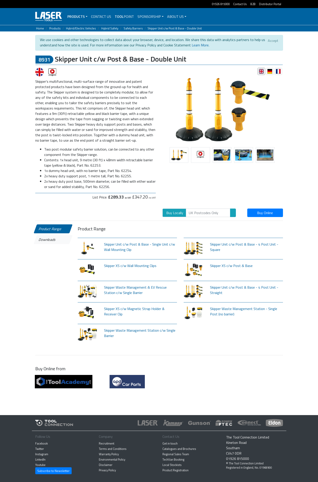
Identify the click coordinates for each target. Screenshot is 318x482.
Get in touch (170, 443)
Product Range (50, 229)
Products (76, 16)
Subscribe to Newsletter (53, 470)
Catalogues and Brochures (179, 449)
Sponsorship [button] (149, 16)
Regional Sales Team (175, 454)
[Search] (208, 213)
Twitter (39, 449)
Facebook (41, 443)
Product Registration (175, 470)
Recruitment (106, 443)
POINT (124, 16)
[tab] (261, 71)
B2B (253, 4)
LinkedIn (40, 459)
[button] (159, 109)
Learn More (200, 45)
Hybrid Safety (109, 28)
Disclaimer (105, 465)
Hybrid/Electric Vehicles (81, 28)
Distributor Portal (270, 4)
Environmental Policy (112, 459)
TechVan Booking (173, 459)
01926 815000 (221, 4)
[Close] (273, 40)
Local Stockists (172, 465)
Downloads (47, 239)
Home (40, 28)
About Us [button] (175, 16)
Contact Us (240, 4)
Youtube (40, 465)
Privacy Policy (107, 470)
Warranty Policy (109, 454)
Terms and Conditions (113, 449)
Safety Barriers (133, 28)
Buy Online (265, 212)
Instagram (41, 454)
